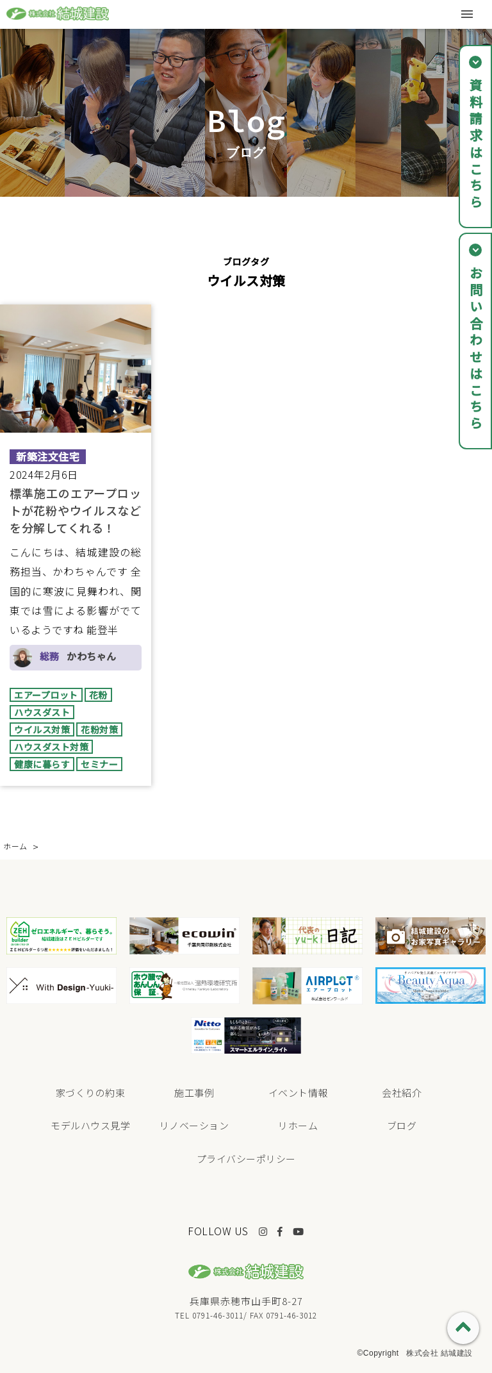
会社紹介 (402, 1092)
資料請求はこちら (475, 145)
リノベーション (194, 1125)
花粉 (98, 694)
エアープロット (46, 694)
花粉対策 (99, 729)
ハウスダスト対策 (51, 746)
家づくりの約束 (91, 1092)
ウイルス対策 (42, 729)
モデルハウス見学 (90, 1125)
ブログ (402, 1125)
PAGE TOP (463, 1328)
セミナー (99, 764)
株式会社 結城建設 (439, 1353)
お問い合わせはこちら (475, 349)
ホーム (15, 845)
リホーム (298, 1125)
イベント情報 (298, 1092)
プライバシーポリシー (246, 1158)
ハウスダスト (42, 712)
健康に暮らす (42, 764)
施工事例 (194, 1092)
